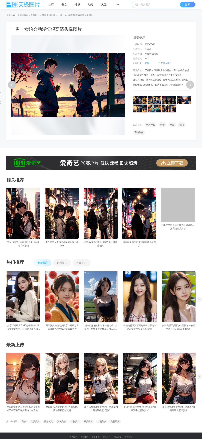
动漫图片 (35, 15)
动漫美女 (101, 421)
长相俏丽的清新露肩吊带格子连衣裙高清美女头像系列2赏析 (139, 327)
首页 (51, 4)
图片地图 (73, 437)
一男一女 (150, 125)
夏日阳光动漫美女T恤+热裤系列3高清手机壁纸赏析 (62, 409)
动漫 (91, 4)
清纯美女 (61, 421)
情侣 (182, 125)
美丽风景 (115, 421)
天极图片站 (22, 15)
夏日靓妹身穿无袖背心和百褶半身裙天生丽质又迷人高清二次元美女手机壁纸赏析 (23, 409)
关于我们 (84, 437)
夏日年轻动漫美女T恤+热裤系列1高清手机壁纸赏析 (140, 409)
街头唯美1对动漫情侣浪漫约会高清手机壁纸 (23, 244)
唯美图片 (88, 421)
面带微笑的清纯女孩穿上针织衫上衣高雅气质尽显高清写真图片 (62, 327)
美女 (64, 4)
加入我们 (106, 437)
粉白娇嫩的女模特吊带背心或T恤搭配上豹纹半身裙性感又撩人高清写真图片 (101, 327)
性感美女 (48, 421)
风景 (104, 4)
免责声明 (129, 437)
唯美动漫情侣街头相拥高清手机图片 (139, 244)
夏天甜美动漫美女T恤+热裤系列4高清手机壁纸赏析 (178, 409)
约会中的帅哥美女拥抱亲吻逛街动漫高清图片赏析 (178, 227)
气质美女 (35, 421)
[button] (199, 299)
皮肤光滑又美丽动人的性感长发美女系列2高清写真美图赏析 (178, 327)
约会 (162, 125)
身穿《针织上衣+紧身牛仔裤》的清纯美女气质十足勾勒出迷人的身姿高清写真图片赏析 (23, 327)
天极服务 (95, 437)
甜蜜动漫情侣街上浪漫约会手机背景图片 (100, 244)
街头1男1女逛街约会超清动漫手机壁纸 (62, 244)
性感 (77, 4)
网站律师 (118, 437)
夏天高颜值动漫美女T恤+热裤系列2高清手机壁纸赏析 (101, 409)
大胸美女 (75, 421)
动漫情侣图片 (48, 15)
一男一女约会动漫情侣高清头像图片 (75, 15)
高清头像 (138, 132)
